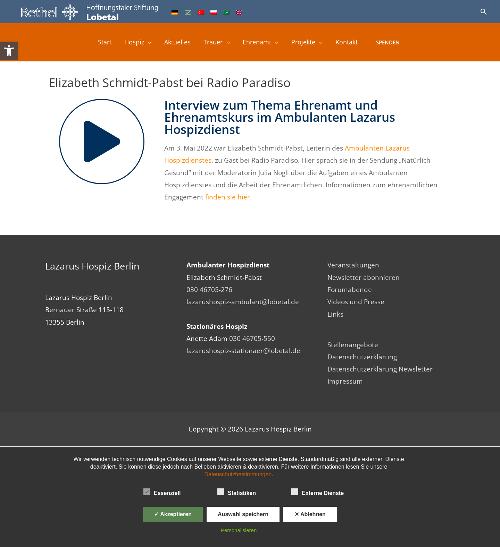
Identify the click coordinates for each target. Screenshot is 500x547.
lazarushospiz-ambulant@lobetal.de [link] (242, 301)
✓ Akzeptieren (173, 514)
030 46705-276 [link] (209, 289)
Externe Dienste (317, 492)
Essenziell (162, 492)
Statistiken (236, 492)
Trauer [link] (212, 42)
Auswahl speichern (243, 514)
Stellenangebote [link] (352, 344)
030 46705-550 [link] (252, 338)
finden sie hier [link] (227, 197)
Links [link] (335, 314)
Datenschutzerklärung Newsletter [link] (380, 369)
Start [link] (98, 42)
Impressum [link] (345, 381)
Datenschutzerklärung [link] (362, 356)
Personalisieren (239, 530)
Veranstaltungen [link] (353, 265)
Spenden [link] (396, 42)
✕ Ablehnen (310, 514)
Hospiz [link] (129, 42)
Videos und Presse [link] (355, 301)
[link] (9, 51)
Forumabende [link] (349, 289)
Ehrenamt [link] (258, 42)
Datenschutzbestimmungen (238, 474)
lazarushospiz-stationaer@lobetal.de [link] (243, 350)
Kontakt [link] (353, 42)
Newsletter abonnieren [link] (363, 277)
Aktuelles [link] (174, 42)
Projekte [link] (307, 42)
